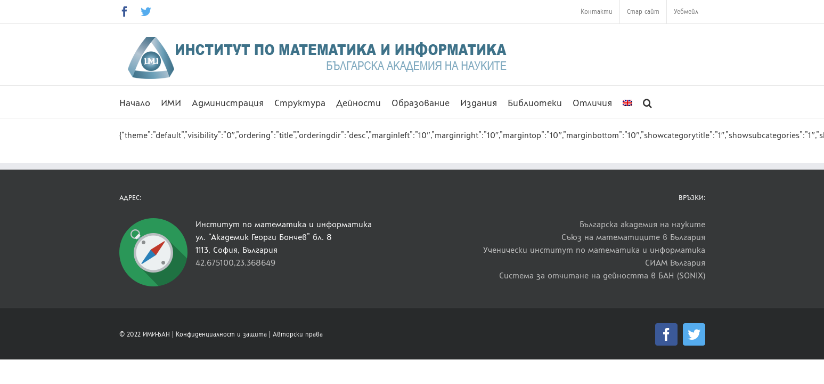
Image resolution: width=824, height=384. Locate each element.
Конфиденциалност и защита (221, 334)
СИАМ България (675, 263)
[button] (668, 102)
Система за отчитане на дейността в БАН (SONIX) (602, 275)
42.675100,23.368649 (235, 263)
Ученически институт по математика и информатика (594, 250)
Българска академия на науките (642, 224)
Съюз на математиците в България (633, 237)
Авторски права (298, 334)
